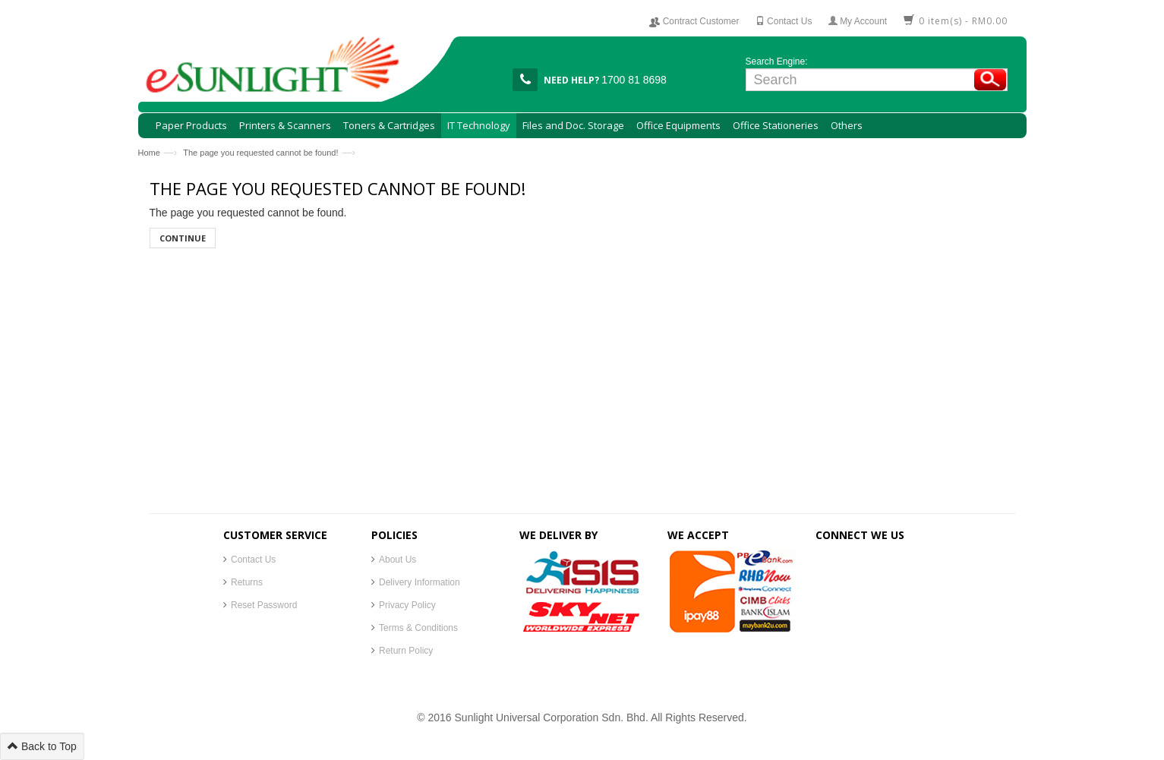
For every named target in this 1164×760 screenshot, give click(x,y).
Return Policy (406, 650)
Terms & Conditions (418, 628)
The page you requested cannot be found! (260, 152)
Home (149, 152)
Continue (182, 238)
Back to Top (42, 746)
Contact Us (253, 559)
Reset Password (264, 605)
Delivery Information (419, 582)
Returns (247, 582)
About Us (397, 559)
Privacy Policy (407, 605)
